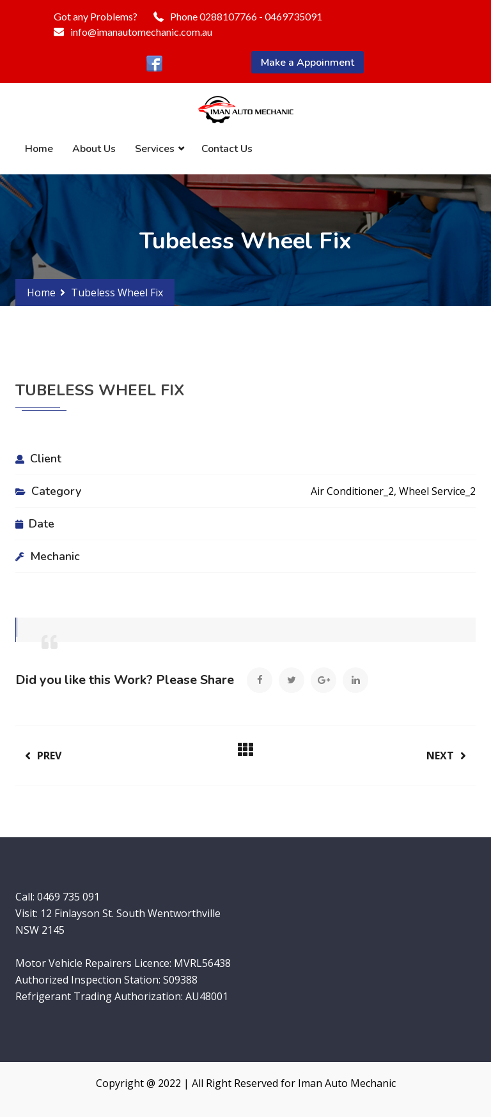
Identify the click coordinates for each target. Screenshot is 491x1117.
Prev (43, 755)
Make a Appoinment (307, 63)
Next (446, 755)
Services (155, 148)
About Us (94, 148)
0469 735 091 (68, 897)
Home (39, 148)
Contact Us (227, 148)
